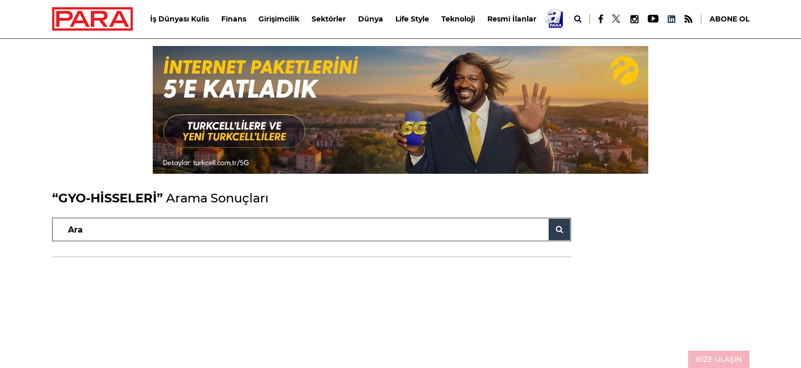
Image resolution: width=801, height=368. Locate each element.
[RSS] (688, 19)
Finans (233, 19)
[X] (616, 19)
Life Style (412, 19)
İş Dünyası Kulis (179, 19)
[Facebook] (601, 19)
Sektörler (329, 19)
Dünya (370, 19)
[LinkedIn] (671, 19)
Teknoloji (458, 19)
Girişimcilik (278, 19)
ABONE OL (729, 19)
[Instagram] (634, 19)
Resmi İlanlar (511, 19)
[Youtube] (652, 19)
